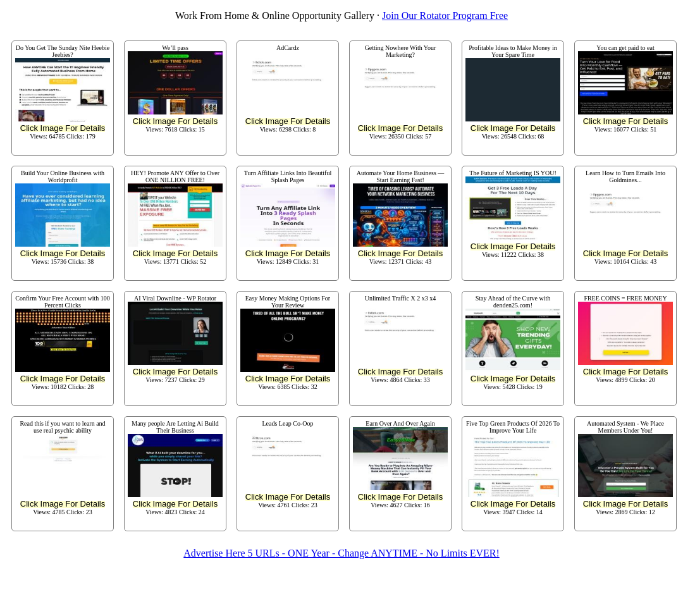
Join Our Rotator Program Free (445, 15)
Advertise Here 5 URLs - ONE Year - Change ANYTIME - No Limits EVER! (341, 553)
